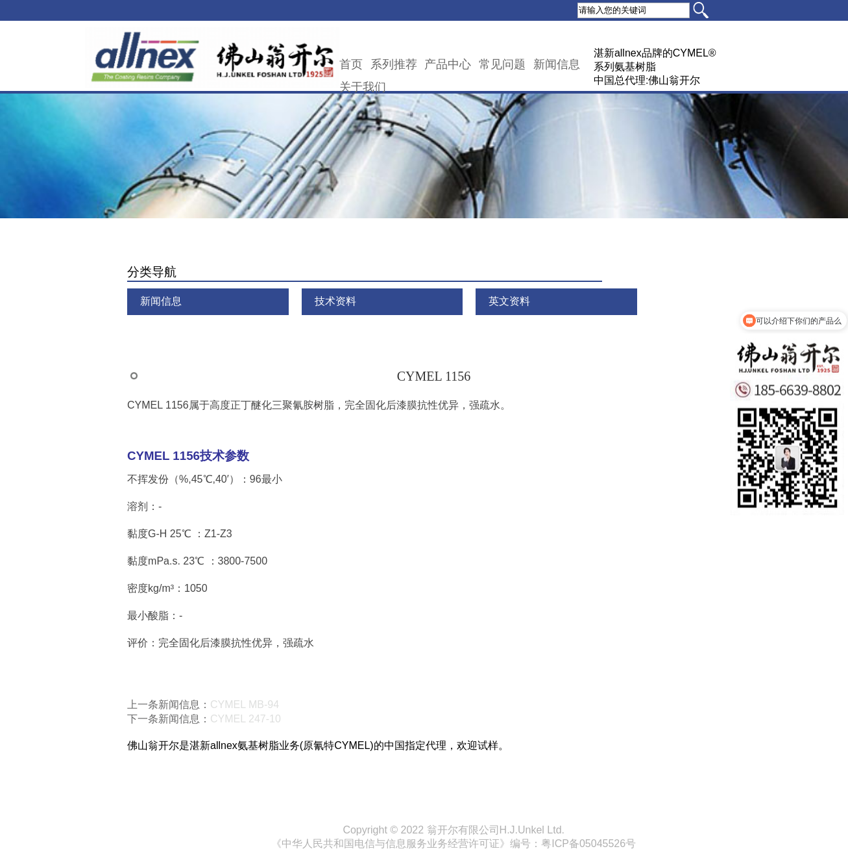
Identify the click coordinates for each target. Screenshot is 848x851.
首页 (351, 64)
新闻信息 (556, 64)
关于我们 (362, 87)
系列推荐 (393, 64)
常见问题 (502, 64)
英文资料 (509, 301)
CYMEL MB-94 (244, 704)
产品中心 (447, 64)
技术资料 (335, 301)
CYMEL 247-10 (245, 718)
